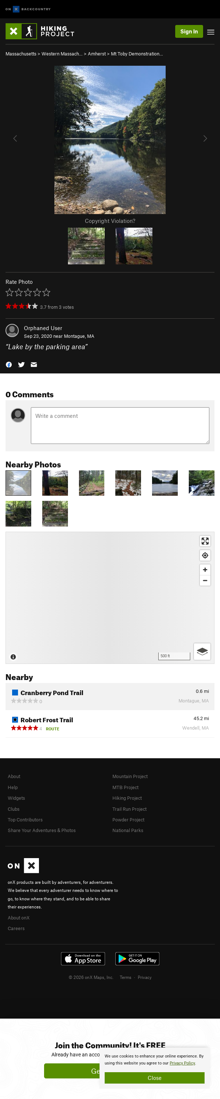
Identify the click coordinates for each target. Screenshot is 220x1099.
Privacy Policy (182, 1063)
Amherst (97, 54)
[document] (155, 1068)
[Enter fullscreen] (205, 541)
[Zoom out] (205, 580)
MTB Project (125, 787)
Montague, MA (79, 336)
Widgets (16, 798)
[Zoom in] (205, 569)
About (14, 776)
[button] (9, 364)
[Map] (110, 598)
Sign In (189, 31)
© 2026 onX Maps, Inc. (91, 977)
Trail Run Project (129, 809)
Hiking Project (127, 798)
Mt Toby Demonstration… (137, 54)
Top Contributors (25, 820)
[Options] (202, 651)
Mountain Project (130, 776)
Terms (125, 977)
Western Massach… (62, 54)
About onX (19, 918)
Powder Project (128, 820)
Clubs (13, 809)
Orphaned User (43, 328)
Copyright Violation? (110, 220)
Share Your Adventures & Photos (42, 830)
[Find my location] (205, 555)
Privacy (145, 977)
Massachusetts (21, 54)
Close (155, 1077)
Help (13, 787)
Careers (16, 928)
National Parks (127, 830)
